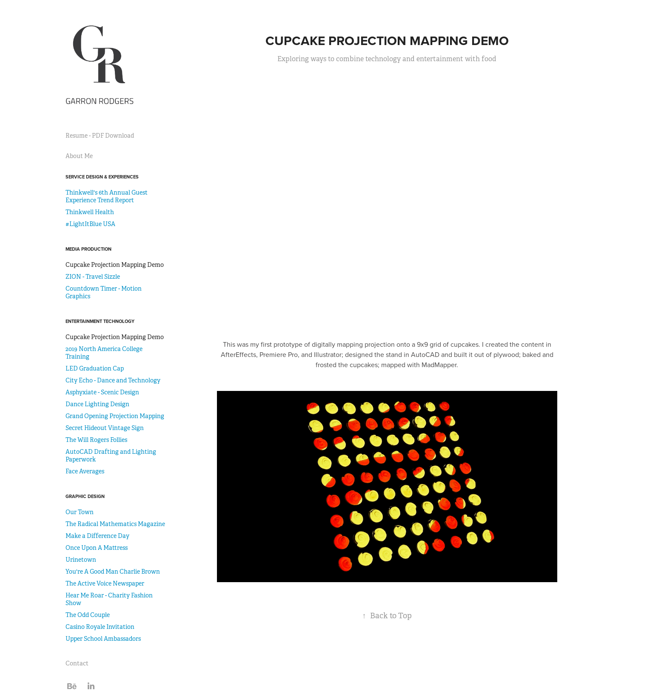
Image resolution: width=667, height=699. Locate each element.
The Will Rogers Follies (96, 440)
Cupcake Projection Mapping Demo (115, 265)
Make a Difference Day (97, 536)
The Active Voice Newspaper (105, 583)
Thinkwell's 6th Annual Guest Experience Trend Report (107, 196)
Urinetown (81, 559)
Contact (77, 663)
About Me (79, 156)
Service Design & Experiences (102, 176)
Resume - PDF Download (100, 135)
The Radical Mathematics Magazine (115, 524)
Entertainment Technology (100, 321)
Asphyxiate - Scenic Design (102, 392)
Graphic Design (85, 496)
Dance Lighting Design (97, 404)
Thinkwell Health (90, 212)
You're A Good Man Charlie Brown (113, 571)
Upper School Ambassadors (103, 638)
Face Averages (85, 471)
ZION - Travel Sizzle (93, 276)
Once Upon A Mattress (97, 548)
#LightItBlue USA (90, 224)
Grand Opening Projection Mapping (115, 416)
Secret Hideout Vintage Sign (105, 428)
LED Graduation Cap (95, 368)
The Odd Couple (88, 615)
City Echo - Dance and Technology (113, 380)
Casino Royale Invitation (100, 627)
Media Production (88, 249)
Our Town (80, 512)
